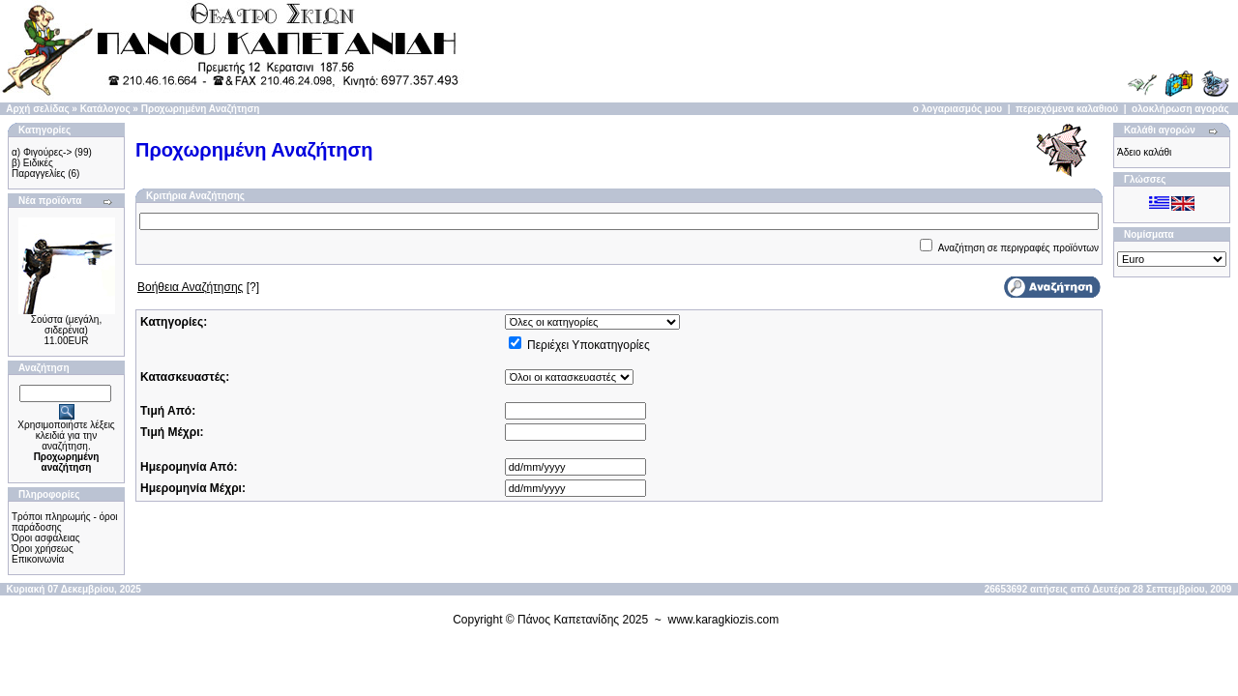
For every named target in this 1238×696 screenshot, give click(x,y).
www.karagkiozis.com (724, 619)
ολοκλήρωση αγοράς (1180, 108)
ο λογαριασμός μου (957, 108)
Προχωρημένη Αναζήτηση (200, 108)
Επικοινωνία (38, 559)
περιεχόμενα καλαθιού (1067, 108)
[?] (198, 287)
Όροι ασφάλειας (46, 538)
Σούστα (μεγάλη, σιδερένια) (66, 324)
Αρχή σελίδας (37, 108)
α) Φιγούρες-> (42, 152)
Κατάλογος (105, 108)
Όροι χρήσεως (43, 548)
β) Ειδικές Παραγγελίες (38, 168)
